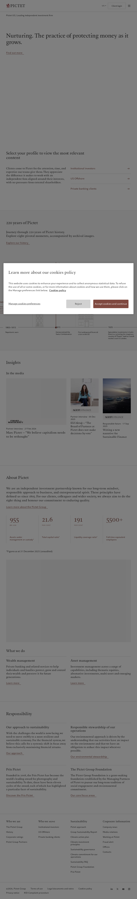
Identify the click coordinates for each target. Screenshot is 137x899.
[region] (69, 288)
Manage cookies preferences (24, 303)
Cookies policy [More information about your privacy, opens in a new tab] (57, 290)
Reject (78, 303)
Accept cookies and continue (111, 303)
